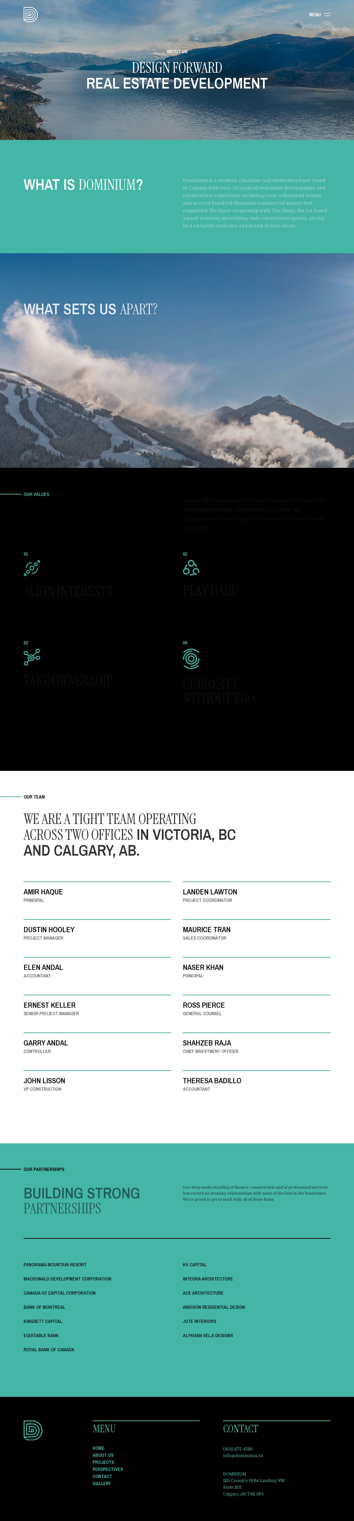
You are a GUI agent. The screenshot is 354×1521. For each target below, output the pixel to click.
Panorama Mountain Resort (55, 1264)
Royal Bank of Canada (49, 1349)
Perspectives (108, 1469)
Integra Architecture (208, 1278)
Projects (103, 1462)
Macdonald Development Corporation (67, 1278)
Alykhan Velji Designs (208, 1335)
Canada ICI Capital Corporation (60, 1293)
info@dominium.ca (243, 1455)
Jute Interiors (199, 1321)
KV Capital (195, 1264)
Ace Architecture (203, 1293)
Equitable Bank (41, 1335)
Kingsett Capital (43, 1321)
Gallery (102, 1483)
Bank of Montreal (44, 1307)
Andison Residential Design (214, 1307)
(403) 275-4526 (238, 1449)
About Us (103, 1455)
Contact (102, 1476)
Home (98, 1448)
